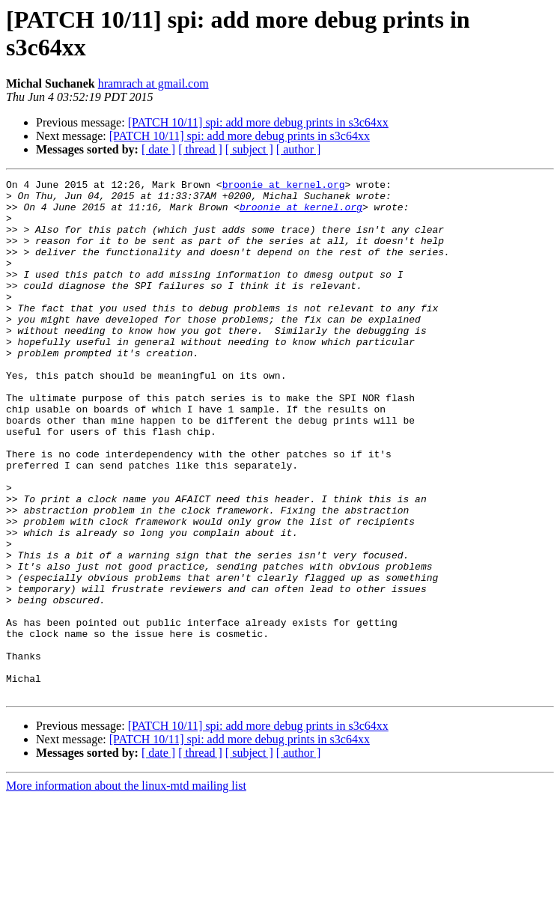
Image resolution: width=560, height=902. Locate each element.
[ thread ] (200, 149)
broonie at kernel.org (283, 186)
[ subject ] (249, 149)
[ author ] (298, 149)
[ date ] (158, 149)
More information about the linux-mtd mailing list (126, 889)
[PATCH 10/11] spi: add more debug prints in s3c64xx (258, 122)
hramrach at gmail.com (153, 83)
